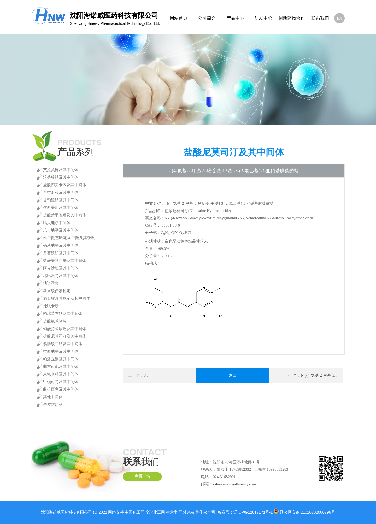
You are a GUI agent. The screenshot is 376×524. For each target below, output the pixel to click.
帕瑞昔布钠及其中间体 (62, 313)
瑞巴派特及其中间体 (60, 276)
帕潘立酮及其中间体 (60, 359)
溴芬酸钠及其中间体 (60, 177)
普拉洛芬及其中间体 (60, 192)
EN (339, 18)
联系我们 (320, 18)
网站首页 (178, 18)
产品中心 (235, 18)
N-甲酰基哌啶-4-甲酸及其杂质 (69, 238)
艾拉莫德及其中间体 (60, 170)
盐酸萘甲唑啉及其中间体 (64, 215)
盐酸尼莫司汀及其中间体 (64, 336)
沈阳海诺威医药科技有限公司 (66, 512)
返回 (233, 375)
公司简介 (207, 18)
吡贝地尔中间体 (56, 223)
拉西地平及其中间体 (60, 351)
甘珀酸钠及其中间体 (60, 200)
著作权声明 (205, 512)
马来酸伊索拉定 (56, 291)
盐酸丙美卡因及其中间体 (64, 185)
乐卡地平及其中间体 (60, 230)
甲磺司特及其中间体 (60, 382)
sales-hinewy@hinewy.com (234, 484)
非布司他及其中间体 (60, 366)
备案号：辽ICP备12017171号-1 (245, 512)
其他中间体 (53, 397)
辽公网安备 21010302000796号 (307, 512)
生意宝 (172, 512)
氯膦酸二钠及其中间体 (62, 344)
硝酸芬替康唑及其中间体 (64, 329)
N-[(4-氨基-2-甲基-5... (319, 375)
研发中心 (263, 18)
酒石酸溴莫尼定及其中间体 (66, 298)
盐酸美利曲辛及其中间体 (64, 260)
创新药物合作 (291, 18)
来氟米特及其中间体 (60, 374)
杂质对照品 (53, 404)
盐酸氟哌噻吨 (55, 321)
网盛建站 (186, 512)
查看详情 (142, 476)
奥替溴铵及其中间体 (60, 253)
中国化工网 (134, 512)
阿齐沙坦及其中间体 (60, 268)
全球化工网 (155, 512)
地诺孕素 (51, 283)
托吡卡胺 (51, 306)
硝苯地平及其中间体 (60, 245)
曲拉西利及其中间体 (60, 389)
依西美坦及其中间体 (60, 207)
